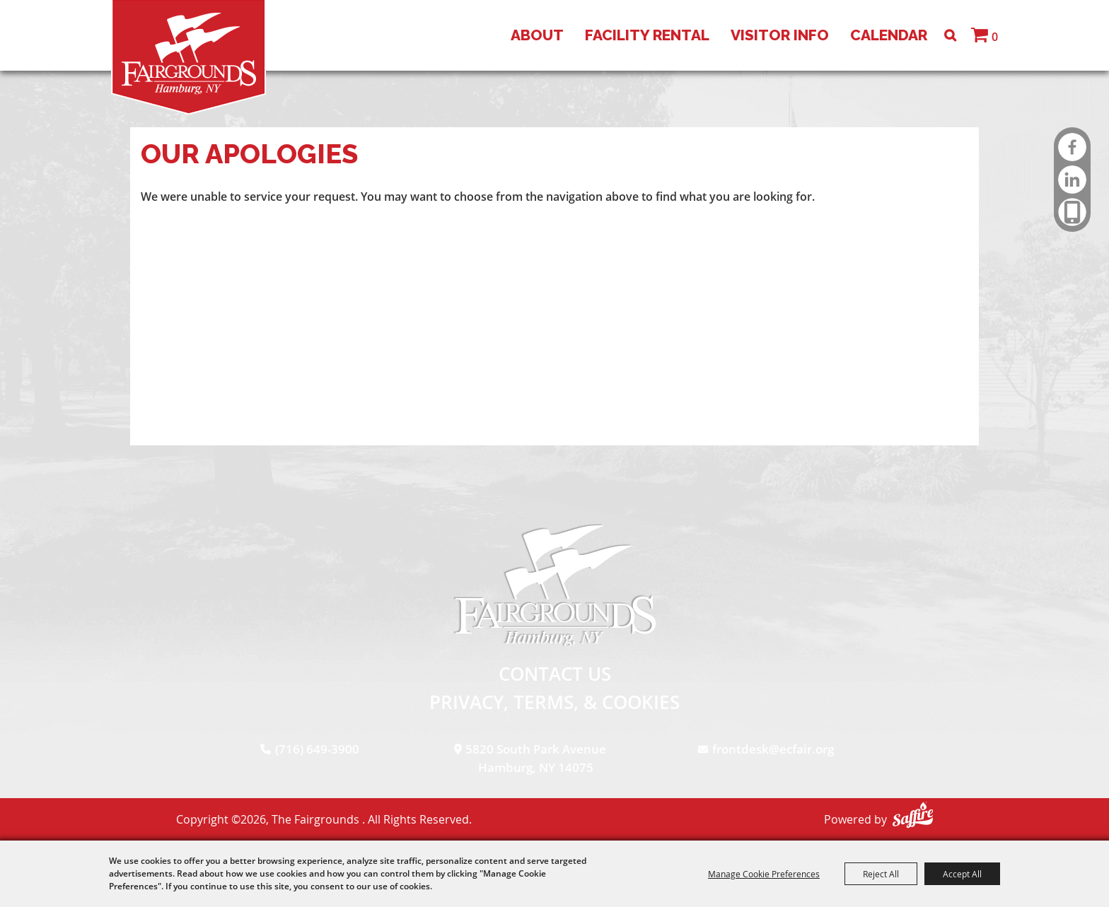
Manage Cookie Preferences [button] (764, 873)
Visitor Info (780, 35)
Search (950, 35)
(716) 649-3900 (317, 749)
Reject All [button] (881, 873)
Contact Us (555, 673)
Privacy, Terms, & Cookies (554, 702)
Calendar (888, 35)
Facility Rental (647, 35)
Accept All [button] (962, 873)
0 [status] (995, 37)
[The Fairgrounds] (188, 57)
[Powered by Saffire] (913, 815)
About (537, 35)
